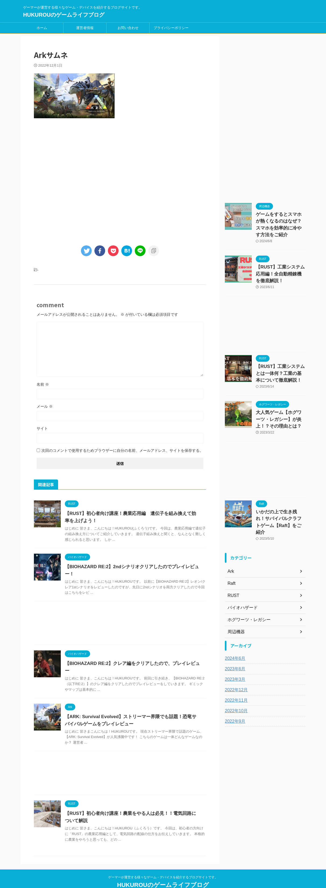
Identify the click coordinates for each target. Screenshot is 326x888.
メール (45, 406)
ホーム (42, 28)
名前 (43, 384)
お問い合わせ (128, 28)
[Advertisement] (120, 180)
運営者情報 (85, 28)
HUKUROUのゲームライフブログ (63, 15)
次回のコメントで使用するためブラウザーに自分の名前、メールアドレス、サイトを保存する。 (122, 450)
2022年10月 (235, 685)
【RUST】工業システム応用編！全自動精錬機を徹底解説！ (280, 263)
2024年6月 (234, 633)
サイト (42, 428)
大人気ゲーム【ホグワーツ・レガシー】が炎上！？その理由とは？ (280, 404)
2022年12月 (235, 664)
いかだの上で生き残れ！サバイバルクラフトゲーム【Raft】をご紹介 (280, 501)
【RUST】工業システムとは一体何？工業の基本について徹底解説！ (280, 360)
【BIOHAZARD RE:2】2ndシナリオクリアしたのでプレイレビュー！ (132, 566)
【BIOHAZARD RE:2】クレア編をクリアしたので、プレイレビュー (130, 656)
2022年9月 (234, 695)
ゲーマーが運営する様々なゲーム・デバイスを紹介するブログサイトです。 (163, 863)
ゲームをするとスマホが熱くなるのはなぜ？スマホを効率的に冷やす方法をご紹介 (280, 220)
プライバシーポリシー (171, 28)
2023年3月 (234, 653)
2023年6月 (234, 643)
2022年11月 (235, 674)
